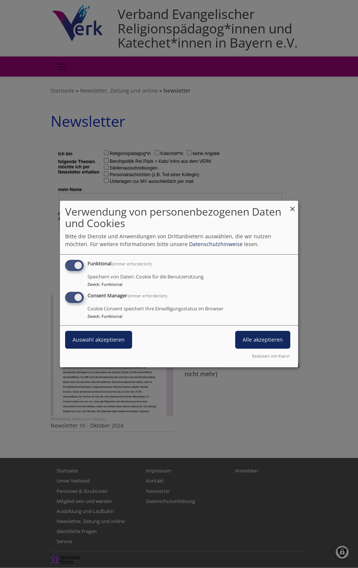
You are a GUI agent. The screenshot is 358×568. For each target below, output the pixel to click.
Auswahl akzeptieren (99, 339)
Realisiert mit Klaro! (271, 356)
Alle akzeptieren (263, 339)
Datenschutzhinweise (216, 244)
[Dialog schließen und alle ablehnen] (292, 205)
